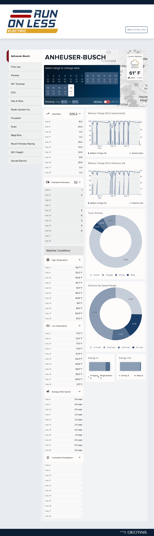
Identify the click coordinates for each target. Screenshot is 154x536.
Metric (115, 101)
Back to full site (136, 30)
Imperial (98, 101)
